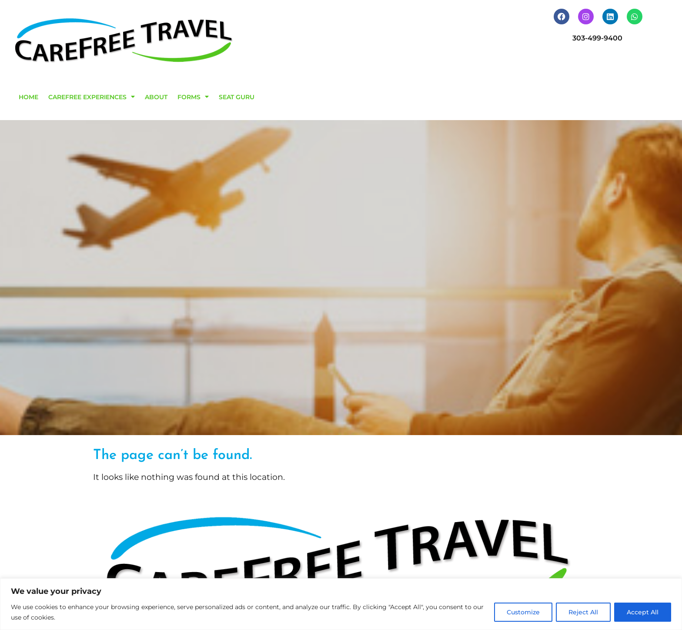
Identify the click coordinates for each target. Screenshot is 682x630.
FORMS (193, 96)
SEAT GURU (236, 97)
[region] (341, 604)
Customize (523, 612)
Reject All (583, 612)
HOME (28, 97)
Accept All (643, 612)
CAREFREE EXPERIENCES (91, 96)
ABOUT (156, 97)
